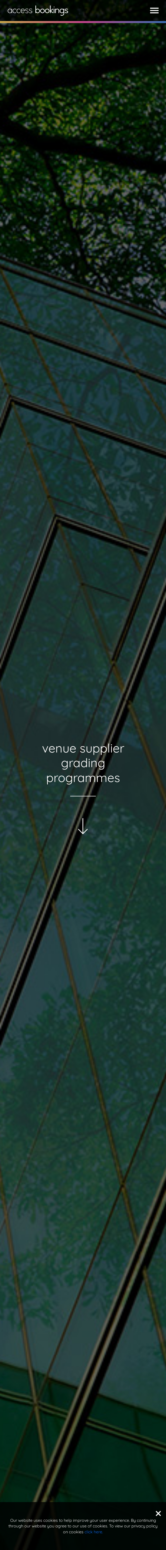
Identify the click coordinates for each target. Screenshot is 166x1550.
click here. (94, 1531)
